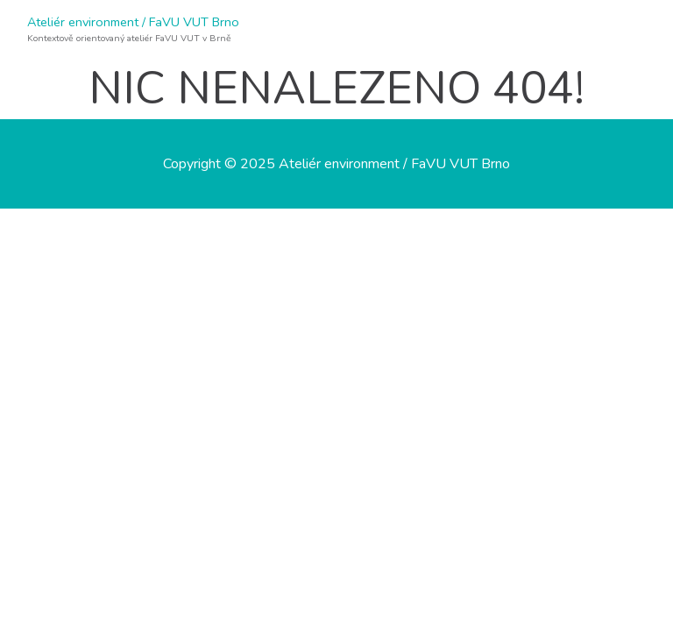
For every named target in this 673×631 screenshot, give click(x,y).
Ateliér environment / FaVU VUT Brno (133, 22)
